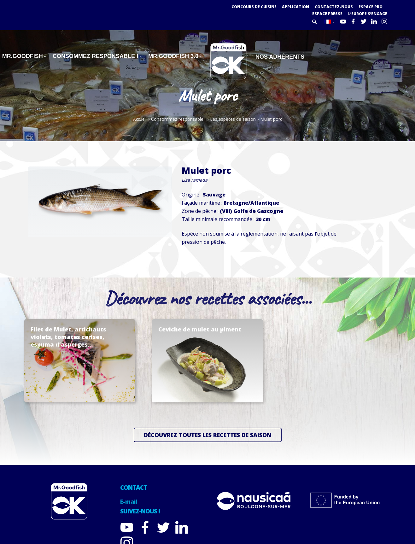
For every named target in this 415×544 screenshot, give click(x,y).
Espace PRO (371, 6)
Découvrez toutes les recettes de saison (208, 435)
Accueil (140, 119)
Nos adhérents (279, 57)
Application (295, 6)
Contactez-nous (334, 6)
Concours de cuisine (254, 6)
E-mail (128, 501)
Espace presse (327, 13)
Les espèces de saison (233, 119)
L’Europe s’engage (367, 13)
